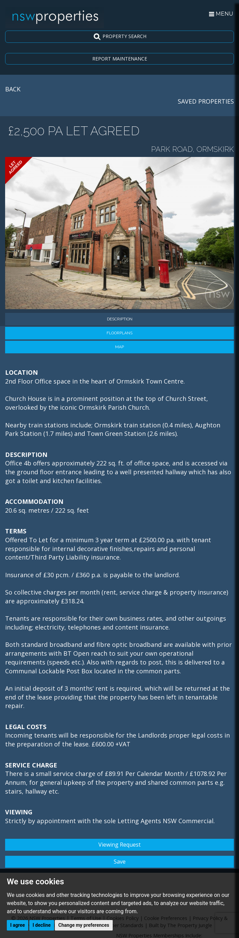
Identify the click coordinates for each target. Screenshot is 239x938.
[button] (22, 233)
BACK (12, 89)
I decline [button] (42, 925)
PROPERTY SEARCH (119, 36)
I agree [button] (17, 925)
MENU (221, 14)
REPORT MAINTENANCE (119, 58)
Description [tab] (119, 319)
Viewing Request (119, 844)
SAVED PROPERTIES (206, 101)
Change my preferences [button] (83, 925)
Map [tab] (119, 346)
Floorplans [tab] (119, 333)
